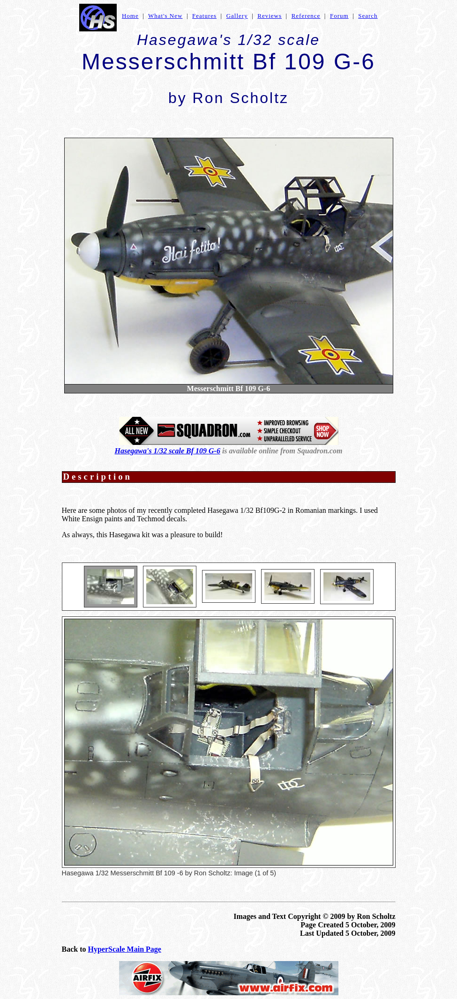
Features (204, 15)
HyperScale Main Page (124, 949)
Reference (306, 15)
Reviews (269, 15)
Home (130, 15)
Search (367, 15)
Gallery (237, 15)
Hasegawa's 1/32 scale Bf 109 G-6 (167, 451)
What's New (165, 15)
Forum (339, 15)
